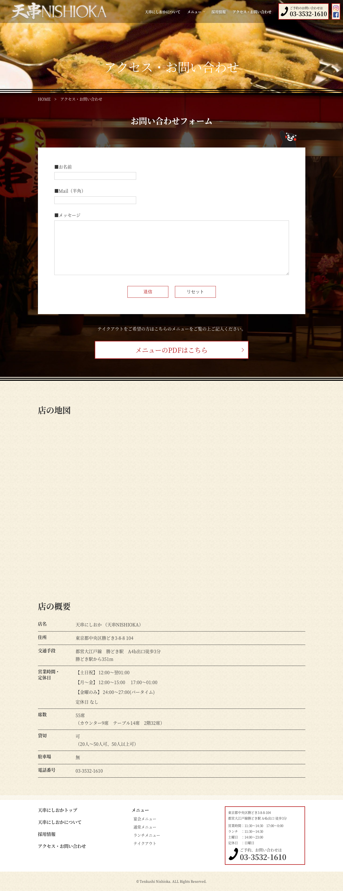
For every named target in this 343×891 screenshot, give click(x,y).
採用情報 (218, 11)
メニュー (140, 810)
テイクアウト (144, 843)
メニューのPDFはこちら (171, 350)
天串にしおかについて (162, 11)
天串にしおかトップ (57, 810)
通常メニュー (144, 827)
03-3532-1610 (263, 857)
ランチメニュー (146, 835)
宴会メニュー (144, 818)
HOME (44, 99)
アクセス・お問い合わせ (252, 11)
